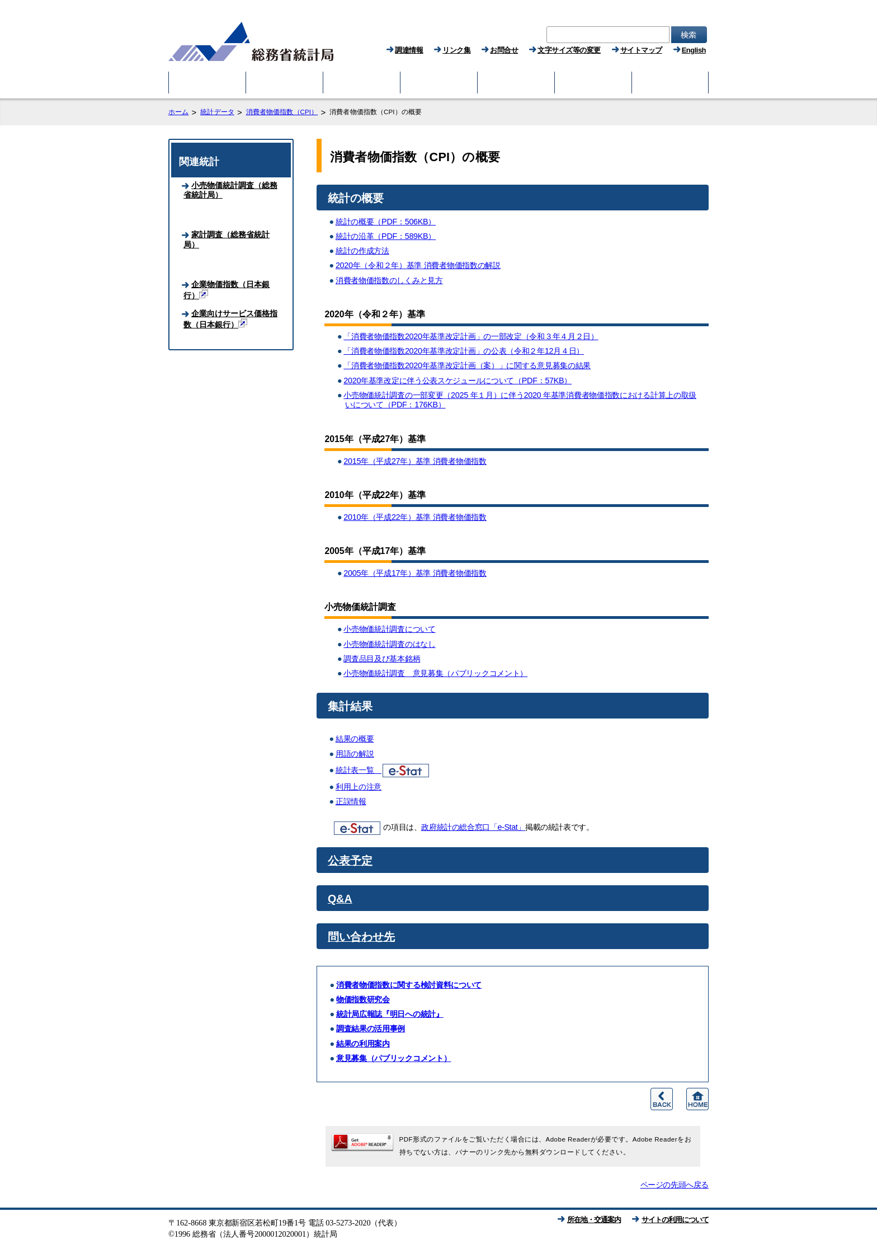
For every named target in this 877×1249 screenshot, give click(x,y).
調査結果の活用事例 (370, 1028)
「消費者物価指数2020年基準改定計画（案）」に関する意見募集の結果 (467, 365)
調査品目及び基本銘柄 (381, 658)
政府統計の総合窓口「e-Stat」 (473, 827)
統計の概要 (356, 198)
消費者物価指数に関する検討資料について (409, 984)
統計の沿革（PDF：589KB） (386, 236)
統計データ (217, 112)
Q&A (340, 899)
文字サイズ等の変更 (569, 50)
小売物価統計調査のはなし (389, 644)
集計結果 (350, 706)
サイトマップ (641, 50)
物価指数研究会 (363, 999)
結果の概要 (355, 738)
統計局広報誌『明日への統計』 (390, 1013)
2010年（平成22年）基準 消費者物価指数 (414, 517)
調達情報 (409, 50)
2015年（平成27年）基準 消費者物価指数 (414, 461)
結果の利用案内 (363, 1043)
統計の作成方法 (362, 250)
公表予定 (350, 860)
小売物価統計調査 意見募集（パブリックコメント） (435, 673)
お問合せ (504, 50)
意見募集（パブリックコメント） (393, 1058)
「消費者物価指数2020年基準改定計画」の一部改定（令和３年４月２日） (470, 336)
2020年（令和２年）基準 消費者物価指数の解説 (418, 265)
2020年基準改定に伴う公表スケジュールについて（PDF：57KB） (457, 380)
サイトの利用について (675, 1219)
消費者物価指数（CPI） (282, 112)
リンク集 (456, 50)
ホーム (178, 112)
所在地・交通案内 (594, 1219)
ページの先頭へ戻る (674, 1184)
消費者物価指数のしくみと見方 (389, 280)
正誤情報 (351, 801)
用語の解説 (355, 753)
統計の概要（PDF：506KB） (386, 221)
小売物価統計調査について (389, 628)
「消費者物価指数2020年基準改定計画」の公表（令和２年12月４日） (463, 350)
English (694, 50)
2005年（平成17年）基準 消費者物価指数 (414, 573)
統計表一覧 (382, 770)
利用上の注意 (358, 786)
